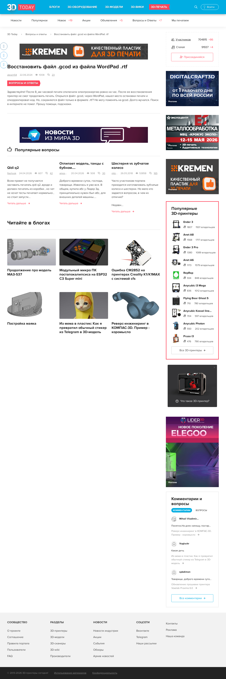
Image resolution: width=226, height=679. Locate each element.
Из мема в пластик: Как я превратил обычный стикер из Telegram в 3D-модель (83, 327)
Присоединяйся (192, 57)
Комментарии (181, 510)
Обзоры (98, 650)
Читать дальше (16, 203)
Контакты (172, 623)
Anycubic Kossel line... (197, 311)
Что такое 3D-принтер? (194, 401)
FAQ (10, 656)
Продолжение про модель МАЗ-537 (29, 272)
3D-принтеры (58, 631)
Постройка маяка (21, 323)
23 (53, 74)
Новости (16, 20)
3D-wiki (55, 650)
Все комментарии (190, 598)
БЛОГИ (54, 7)
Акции (86, 20)
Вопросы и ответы (36, 34)
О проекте (13, 631)
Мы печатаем (180, 20)
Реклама (26, 55)
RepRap (188, 273)
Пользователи (16, 650)
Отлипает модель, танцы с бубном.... (81, 165)
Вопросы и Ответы (147, 20)
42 (51, 173)
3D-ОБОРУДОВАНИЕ (82, 7)
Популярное (40, 20)
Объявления (111, 20)
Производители (60, 656)
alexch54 (12, 74)
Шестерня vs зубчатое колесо (130, 165)
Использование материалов (70, 672)
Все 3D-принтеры (190, 350)
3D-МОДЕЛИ (114, 7)
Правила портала (18, 643)
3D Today (12, 34)
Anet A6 (188, 260)
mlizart (115, 173)
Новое (65, 20)
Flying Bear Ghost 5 (196, 298)
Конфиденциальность (104, 672)
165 (155, 173)
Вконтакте (142, 631)
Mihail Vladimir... (189, 518)
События (99, 643)
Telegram (142, 637)
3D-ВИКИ (137, 7)
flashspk (11, 173)
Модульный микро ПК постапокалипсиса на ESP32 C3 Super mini (83, 274)
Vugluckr (184, 543)
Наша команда (175, 636)
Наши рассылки (146, 643)
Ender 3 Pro (190, 247)
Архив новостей (103, 656)
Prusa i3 (188, 336)
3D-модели (57, 637)
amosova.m (63, 173)
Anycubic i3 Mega (194, 285)
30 (103, 173)
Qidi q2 (13, 168)
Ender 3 (188, 222)
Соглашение (15, 637)
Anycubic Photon (194, 323)
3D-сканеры (58, 643)
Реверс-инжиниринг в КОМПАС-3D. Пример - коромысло (130, 327)
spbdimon (184, 571)
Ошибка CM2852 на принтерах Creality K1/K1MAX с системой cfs (136, 274)
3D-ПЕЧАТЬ (159, 7)
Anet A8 (188, 234)
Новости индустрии (105, 631)
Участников (183, 39)
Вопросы (201, 510)
